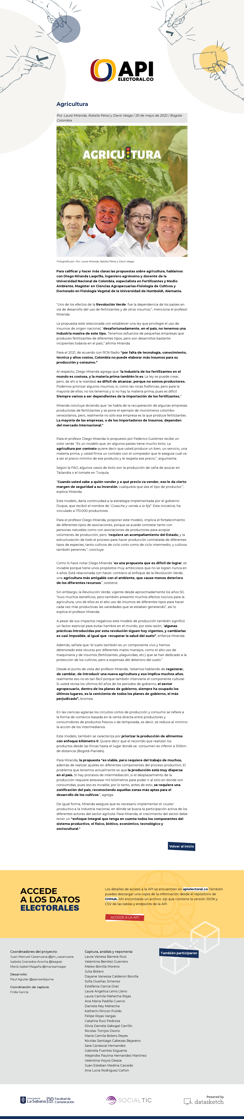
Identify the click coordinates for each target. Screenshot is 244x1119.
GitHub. (111, 899)
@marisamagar (54, 966)
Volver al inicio (181, 846)
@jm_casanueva (61, 956)
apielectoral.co (195, 889)
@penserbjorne (41, 979)
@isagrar (55, 961)
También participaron (179, 953)
